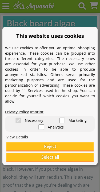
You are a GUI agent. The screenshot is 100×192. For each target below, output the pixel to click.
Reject (50, 146)
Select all (50, 157)
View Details (17, 136)
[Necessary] (18, 120)
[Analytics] (41, 127)
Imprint (36, 111)
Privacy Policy (17, 111)
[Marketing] (62, 120)
